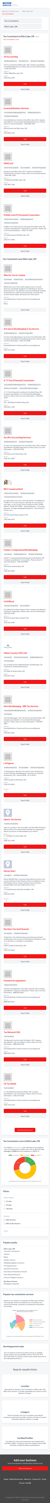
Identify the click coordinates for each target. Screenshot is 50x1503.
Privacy (22, 1483)
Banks (6, 1257)
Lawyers (7, 1254)
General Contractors (11, 1269)
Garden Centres (9, 1260)
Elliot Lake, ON (27, 11)
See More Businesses (25, 1130)
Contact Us (36, 1479)
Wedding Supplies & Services (14, 1263)
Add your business (25, 1468)
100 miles (9, 1209)
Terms (44, 1479)
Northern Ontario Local (10, 11)
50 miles (9, 1205)
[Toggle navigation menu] (47, 4)
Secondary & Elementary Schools (15, 1272)
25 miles (9, 1201)
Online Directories (16, 1479)
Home (6, 1479)
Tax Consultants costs (11, 39)
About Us (27, 1479)
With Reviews (11, 1220)
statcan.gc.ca (18, 1147)
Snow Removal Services (12, 1274)
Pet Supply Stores (10, 1266)
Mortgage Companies (11, 1284)
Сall (25, 84)
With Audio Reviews (13, 1223)
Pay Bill (28, 1483)
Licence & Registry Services (13, 1277)
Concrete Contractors (12, 1251)
